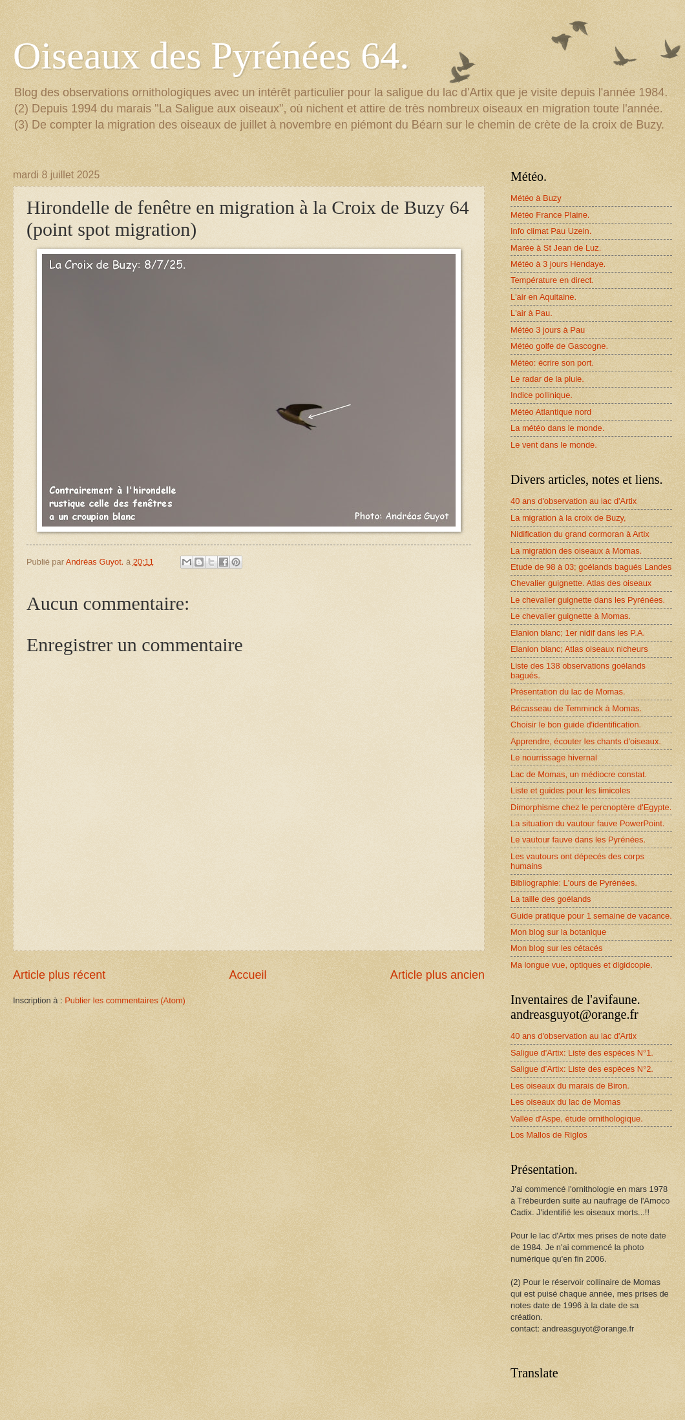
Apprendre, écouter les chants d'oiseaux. (586, 741)
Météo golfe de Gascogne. (559, 346)
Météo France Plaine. (550, 215)
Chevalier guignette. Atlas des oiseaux (581, 583)
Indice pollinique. (542, 395)
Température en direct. (552, 280)
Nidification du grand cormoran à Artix (580, 534)
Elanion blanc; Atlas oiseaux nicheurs (579, 649)
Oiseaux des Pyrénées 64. (211, 55)
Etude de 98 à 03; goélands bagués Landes (591, 567)
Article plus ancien (437, 974)
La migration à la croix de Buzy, (568, 518)
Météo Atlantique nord (551, 412)
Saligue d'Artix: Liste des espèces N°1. (582, 1053)
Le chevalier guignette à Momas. (571, 616)
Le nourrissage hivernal (554, 757)
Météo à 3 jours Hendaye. (558, 264)
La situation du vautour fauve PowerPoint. (587, 823)
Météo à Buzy (536, 198)
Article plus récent (59, 974)
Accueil (247, 974)
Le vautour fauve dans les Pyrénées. (578, 839)
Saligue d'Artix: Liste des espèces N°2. (582, 1069)
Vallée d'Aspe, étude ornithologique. (577, 1118)
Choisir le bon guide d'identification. (576, 724)
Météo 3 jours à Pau (548, 330)
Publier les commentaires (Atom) (125, 1000)
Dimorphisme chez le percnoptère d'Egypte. (591, 807)
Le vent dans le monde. (554, 445)
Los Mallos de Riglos (549, 1135)
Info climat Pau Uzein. (551, 231)
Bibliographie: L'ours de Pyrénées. (574, 883)
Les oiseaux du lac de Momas (565, 1102)
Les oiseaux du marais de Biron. (570, 1086)
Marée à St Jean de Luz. (556, 248)
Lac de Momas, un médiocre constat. (579, 774)
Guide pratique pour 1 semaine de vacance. (591, 916)
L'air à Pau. (532, 313)
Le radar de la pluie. (547, 379)
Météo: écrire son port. (552, 363)
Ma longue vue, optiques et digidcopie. (582, 965)
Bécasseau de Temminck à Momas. (576, 708)
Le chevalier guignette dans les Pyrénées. (588, 600)
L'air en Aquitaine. (543, 297)
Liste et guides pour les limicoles (570, 790)
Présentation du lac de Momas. (568, 691)
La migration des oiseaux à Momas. (576, 551)
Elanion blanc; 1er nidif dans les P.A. (578, 633)
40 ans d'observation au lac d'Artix (574, 501)
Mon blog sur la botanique (558, 932)
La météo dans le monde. (557, 428)
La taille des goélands (551, 899)
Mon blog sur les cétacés (556, 948)
